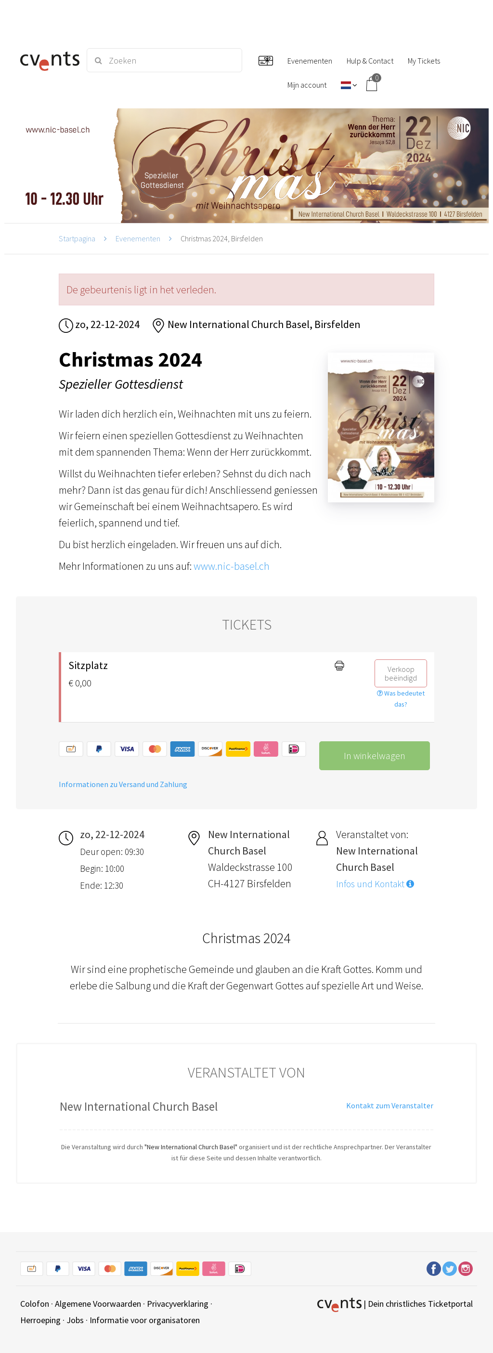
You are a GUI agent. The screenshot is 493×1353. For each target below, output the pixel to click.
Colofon (34, 1303)
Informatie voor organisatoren (145, 1320)
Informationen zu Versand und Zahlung (123, 784)
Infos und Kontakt (375, 884)
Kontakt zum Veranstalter (389, 1105)
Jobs (75, 1320)
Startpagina (77, 238)
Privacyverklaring (177, 1303)
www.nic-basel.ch (232, 566)
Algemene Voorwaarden (98, 1303)
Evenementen (138, 238)
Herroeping (40, 1320)
